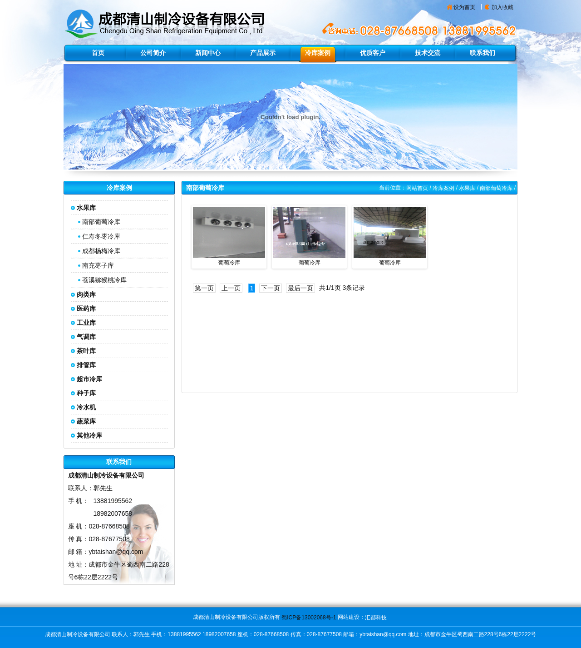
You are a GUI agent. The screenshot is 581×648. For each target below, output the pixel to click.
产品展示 (263, 52)
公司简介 (153, 52)
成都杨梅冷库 (101, 250)
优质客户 (372, 52)
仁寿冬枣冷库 (101, 236)
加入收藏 (502, 7)
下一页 (270, 288)
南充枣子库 (98, 265)
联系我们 (482, 52)
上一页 (231, 288)
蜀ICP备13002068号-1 (308, 617)
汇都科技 (376, 617)
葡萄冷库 (229, 262)
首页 (98, 52)
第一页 (204, 288)
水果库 (467, 188)
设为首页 (464, 7)
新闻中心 (208, 52)
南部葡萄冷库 (101, 221)
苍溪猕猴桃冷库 (104, 280)
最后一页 (300, 288)
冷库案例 (317, 52)
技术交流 (427, 52)
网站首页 (417, 188)
